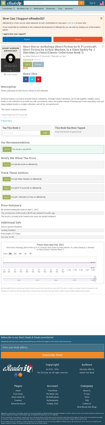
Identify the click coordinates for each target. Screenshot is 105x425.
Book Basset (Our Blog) (86, 407)
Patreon (78, 39)
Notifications (39, 8)
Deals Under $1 (18, 397)
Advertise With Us (87, 369)
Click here (71, 23)
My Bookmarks (52, 400)
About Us (87, 390)
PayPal (27, 39)
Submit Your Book (87, 372)
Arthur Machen (31, 56)
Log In (6, 164)
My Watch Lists (25, 8)
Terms (86, 397)
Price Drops (18, 394)
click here (25, 423)
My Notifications (52, 397)
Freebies (18, 400)
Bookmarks (50, 8)
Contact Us (87, 403)
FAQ (87, 400)
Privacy (87, 394)
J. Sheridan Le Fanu (58, 56)
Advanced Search (18, 403)
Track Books (9, 8)
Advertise (69, 8)
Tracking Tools (52, 403)
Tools (60, 8)
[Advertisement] (52, 315)
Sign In (90, 3)
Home (18, 390)
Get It (27, 64)
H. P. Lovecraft (43, 56)
